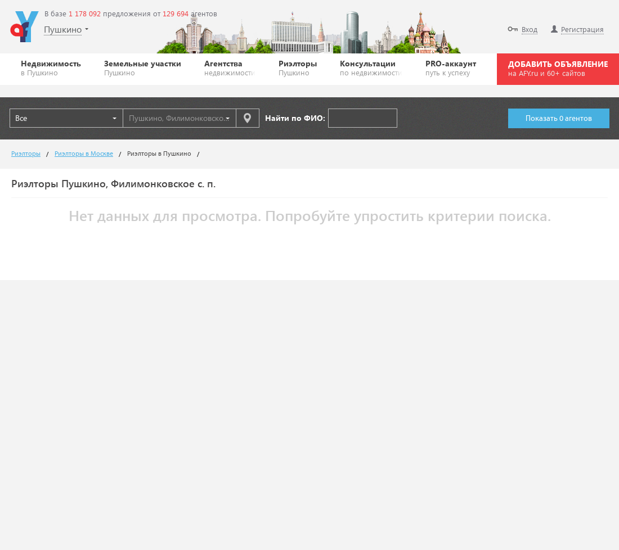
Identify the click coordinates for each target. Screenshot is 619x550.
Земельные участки (142, 67)
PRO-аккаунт (450, 67)
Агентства (229, 67)
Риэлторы (298, 67)
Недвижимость (51, 67)
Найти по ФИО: (295, 117)
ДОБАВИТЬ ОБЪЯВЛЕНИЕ (558, 68)
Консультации (371, 67)
